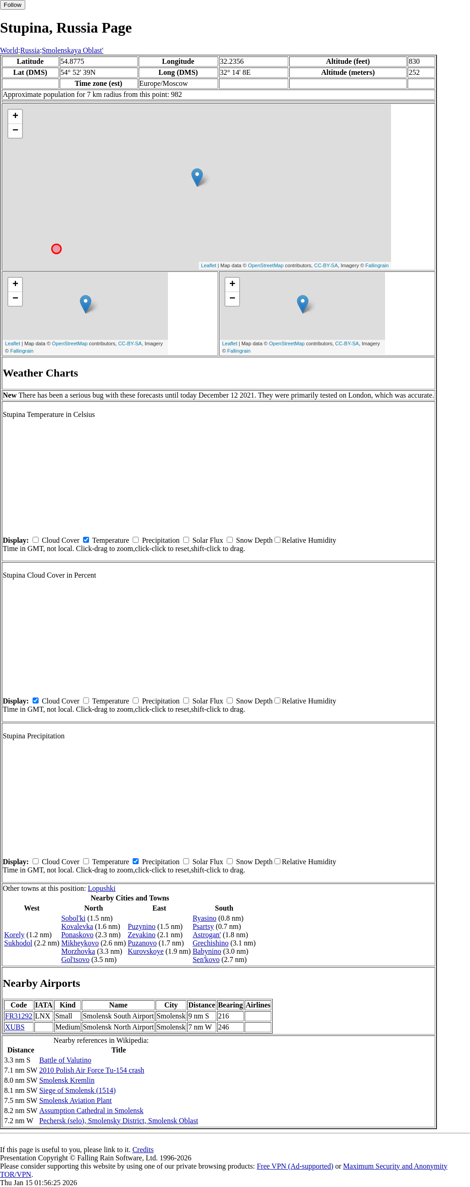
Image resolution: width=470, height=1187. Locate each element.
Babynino (207, 951)
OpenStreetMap (266, 265)
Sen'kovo (206, 959)
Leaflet (208, 265)
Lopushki (101, 888)
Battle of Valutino (65, 1060)
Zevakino (141, 935)
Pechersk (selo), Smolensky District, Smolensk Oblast (118, 1121)
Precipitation (160, 540)
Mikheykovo (80, 943)
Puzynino (141, 926)
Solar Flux (207, 540)
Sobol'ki (73, 918)
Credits (142, 1149)
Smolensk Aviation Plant (75, 1100)
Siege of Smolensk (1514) (77, 1090)
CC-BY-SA (326, 265)
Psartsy (203, 926)
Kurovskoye (145, 951)
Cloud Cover (60, 540)
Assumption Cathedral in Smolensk (91, 1110)
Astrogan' (207, 935)
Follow (13, 4)
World (9, 50)
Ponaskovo (77, 935)
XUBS (15, 1027)
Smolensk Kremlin (66, 1080)
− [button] (15, 131)
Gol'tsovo (75, 959)
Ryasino (205, 918)
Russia (30, 50)
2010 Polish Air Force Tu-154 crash (91, 1070)
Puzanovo (142, 943)
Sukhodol (18, 943)
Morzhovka (78, 951)
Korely (14, 935)
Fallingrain (377, 265)
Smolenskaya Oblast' (72, 50)
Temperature (110, 540)
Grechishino (211, 943)
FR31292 (19, 1016)
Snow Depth (254, 540)
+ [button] (15, 117)
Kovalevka (77, 926)
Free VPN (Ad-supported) (295, 1166)
